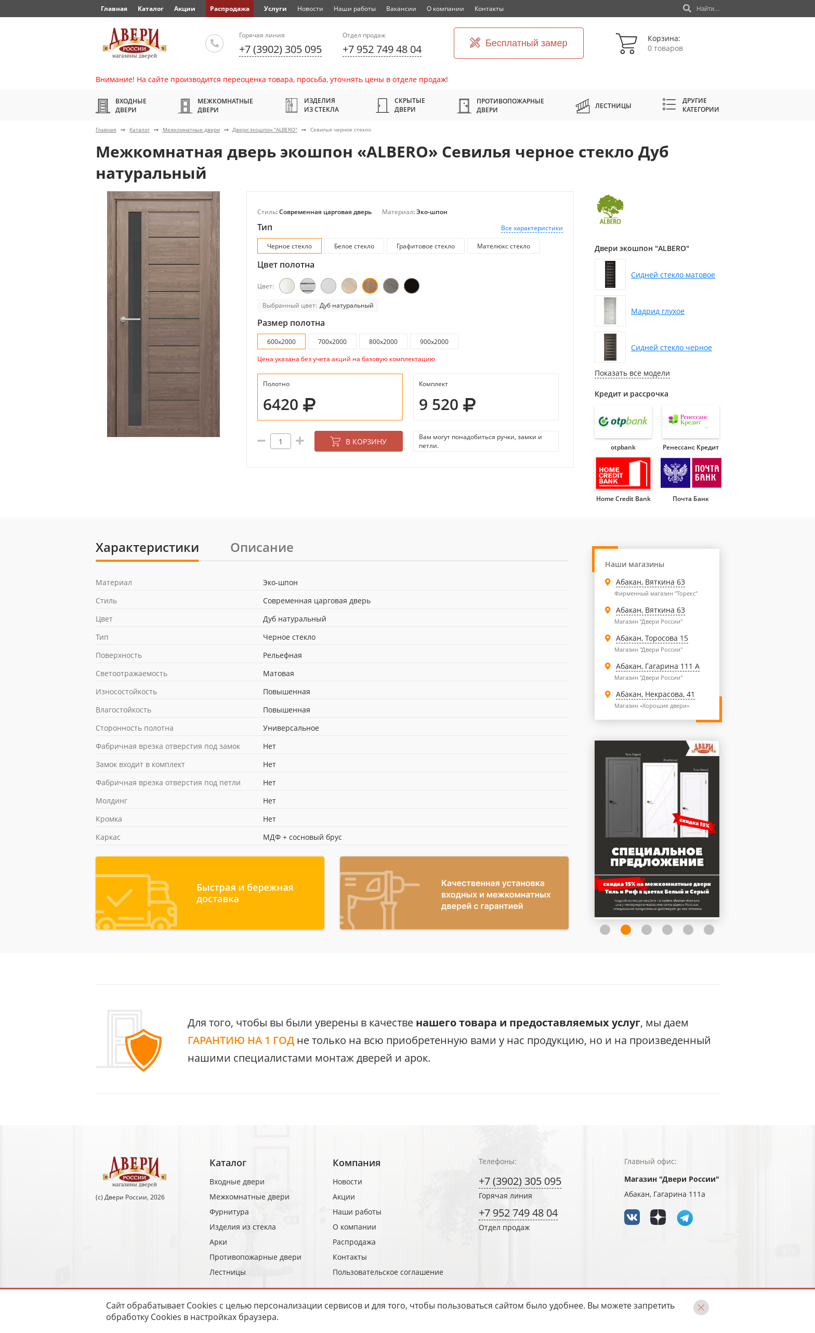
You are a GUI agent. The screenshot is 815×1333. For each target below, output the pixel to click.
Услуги (275, 8)
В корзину (358, 441)
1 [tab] (605, 930)
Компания (356, 1162)
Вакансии (401, 8)
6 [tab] (709, 930)
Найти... (701, 9)
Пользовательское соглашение (388, 1272)
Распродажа (229, 8)
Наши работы (355, 8)
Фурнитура (229, 1212)
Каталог (151, 8)
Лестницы (603, 105)
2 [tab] (626, 930)
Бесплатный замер (519, 43)
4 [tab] (667, 930)
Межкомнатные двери (215, 105)
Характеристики (147, 547)
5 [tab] (688, 930)
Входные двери (121, 105)
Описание (262, 547)
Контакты (489, 8)
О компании (445, 8)
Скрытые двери (400, 105)
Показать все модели (632, 373)
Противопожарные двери (500, 105)
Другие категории (691, 105)
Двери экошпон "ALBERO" (264, 129)
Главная (106, 129)
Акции (184, 8)
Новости (310, 8)
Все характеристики (532, 227)
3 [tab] (646, 930)
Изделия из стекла (311, 105)
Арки (218, 1242)
